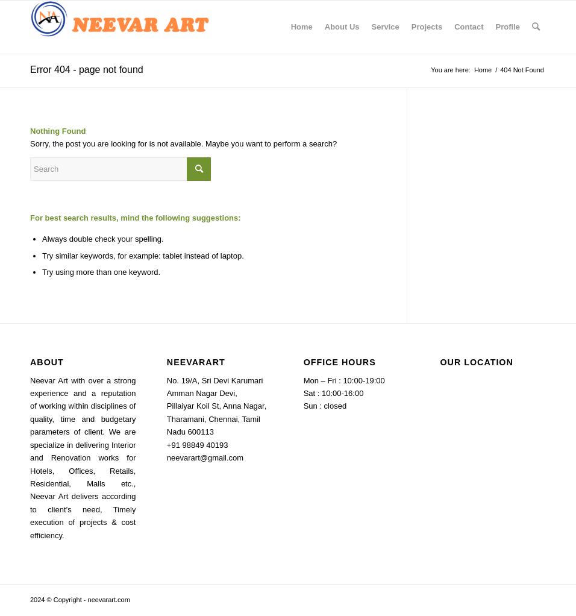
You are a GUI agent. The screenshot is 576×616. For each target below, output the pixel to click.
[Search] (536, 27)
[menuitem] (302, 27)
